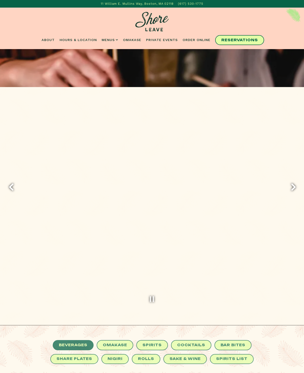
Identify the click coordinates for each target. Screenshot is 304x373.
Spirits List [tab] (231, 344)
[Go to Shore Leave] (137, 3)
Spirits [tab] (152, 330)
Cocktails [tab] (191, 330)
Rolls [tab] (146, 344)
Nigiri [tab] (115, 344)
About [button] (48, 40)
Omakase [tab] (115, 330)
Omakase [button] (132, 40)
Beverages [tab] (73, 330)
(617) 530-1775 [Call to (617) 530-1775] (190, 3)
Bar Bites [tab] (233, 330)
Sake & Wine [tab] (185, 344)
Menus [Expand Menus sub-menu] (110, 39)
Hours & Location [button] (78, 40)
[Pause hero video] (152, 283)
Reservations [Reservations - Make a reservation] (239, 40)
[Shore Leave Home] (152, 21)
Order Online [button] (196, 40)
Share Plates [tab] (74, 344)
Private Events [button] (162, 40)
